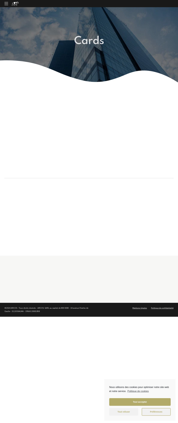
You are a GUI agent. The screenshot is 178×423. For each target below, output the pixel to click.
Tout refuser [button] (123, 412)
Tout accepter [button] (140, 402)
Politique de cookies (138, 391)
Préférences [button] (156, 412)
